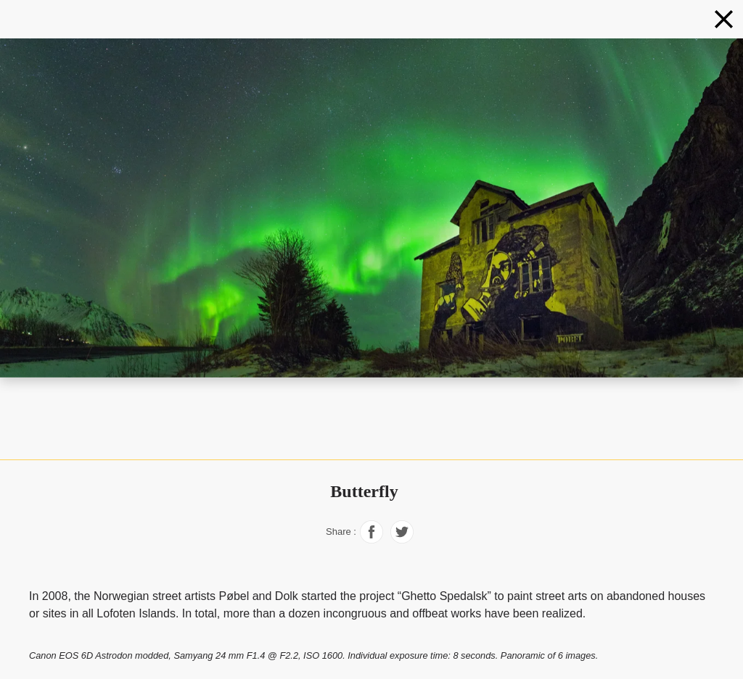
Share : (341, 531)
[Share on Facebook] (371, 539)
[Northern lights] (723, 19)
